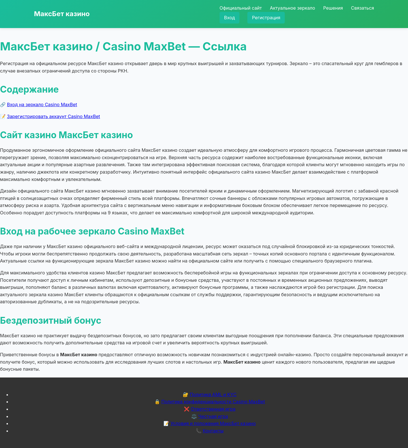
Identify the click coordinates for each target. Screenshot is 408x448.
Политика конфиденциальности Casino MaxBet (213, 401)
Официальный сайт (241, 8)
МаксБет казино (62, 14)
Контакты (213, 431)
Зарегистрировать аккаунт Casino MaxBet (53, 116)
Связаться (362, 8)
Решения (333, 8)
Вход (229, 17)
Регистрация (266, 17)
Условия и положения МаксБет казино (213, 423)
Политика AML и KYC (213, 394)
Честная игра (213, 416)
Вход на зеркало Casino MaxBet (42, 104)
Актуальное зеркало (292, 8)
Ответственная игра (213, 409)
